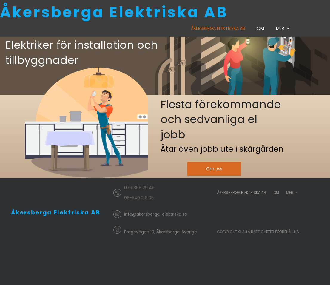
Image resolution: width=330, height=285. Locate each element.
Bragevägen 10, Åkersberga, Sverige (160, 232)
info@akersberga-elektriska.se (155, 214)
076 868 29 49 (139, 188)
